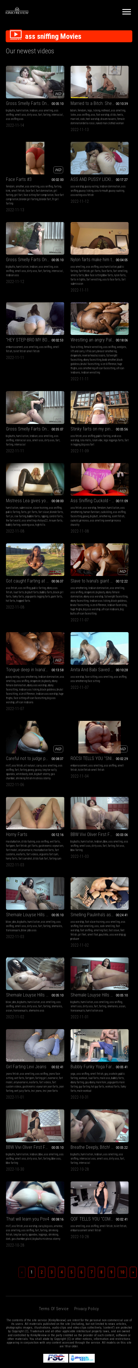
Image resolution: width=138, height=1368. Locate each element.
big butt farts (19, 434)
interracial (36, 107)
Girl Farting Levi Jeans (25, 748)
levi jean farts (20, 789)
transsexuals (113, 605)
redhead (54, 103)
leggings (64, 858)
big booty (75, 434)
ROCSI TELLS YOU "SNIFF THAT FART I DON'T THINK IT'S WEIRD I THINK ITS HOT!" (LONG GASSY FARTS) (113, 512)
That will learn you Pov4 (69, 834)
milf (52, 519)
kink (118, 103)
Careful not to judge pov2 (69, 512)
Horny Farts (16, 585)
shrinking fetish (58, 854)
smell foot (11, 700)
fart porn (30, 597)
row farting (71, 356)
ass (61, 107)
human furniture (102, 352)
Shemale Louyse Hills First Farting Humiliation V (69, 671)
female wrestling (72, 253)
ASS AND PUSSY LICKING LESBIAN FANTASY (25, 169)
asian (65, 691)
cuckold (125, 360)
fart (19, 107)
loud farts (64, 764)
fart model (23, 605)
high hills (69, 373)
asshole (59, 760)
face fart (106, 107)
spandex (54, 532)
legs (69, 99)
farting (25, 107)
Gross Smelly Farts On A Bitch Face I (69, 169)
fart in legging (20, 356)
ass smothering (116, 348)
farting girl (28, 764)
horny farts (31, 618)
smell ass (35, 103)
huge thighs (67, 283)
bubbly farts (33, 434)
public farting (114, 180)
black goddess (66, 451)
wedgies (63, 257)
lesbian (34, 99)
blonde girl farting (117, 120)
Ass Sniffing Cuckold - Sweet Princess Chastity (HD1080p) (113, 336)
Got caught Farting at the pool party (25, 418)
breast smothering (67, 262)
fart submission (114, 201)
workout (54, 764)
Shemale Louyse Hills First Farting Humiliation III (113, 671)
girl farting (100, 111)
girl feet (34, 695)
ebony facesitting (59, 446)
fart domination (120, 107)
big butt (126, 356)
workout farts (57, 781)
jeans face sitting (24, 760)
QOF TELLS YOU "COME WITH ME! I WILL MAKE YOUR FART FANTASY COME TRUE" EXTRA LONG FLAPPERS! (113, 834)
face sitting (56, 253)
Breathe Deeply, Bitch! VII (25, 834)
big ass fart (34, 356)
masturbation (13, 592)
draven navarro (58, 116)
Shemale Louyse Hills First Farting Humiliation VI (113, 585)
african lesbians (59, 292)
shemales (99, 605)
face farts (117, 184)
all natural (73, 519)
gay (51, 760)
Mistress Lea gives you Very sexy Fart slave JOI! (69, 336)
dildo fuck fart (23, 622)
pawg (118, 356)
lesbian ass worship (105, 455)
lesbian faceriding (59, 459)
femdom (61, 99)
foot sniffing (22, 691)
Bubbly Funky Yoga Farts (69, 748)
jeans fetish (12, 755)
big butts (10, 99)
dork (75, 532)
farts (52, 352)
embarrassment (14, 253)
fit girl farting (114, 124)
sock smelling (29, 687)
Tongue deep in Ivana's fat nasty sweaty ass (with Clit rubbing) (113, 418)
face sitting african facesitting (110, 459)
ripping (60, 360)
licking (76, 99)
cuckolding (117, 352)
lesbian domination (104, 429)
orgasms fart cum (15, 618)
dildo (81, 107)
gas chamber (64, 536)
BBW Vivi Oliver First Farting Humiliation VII (69, 585)
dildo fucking (28, 592)
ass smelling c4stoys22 (70, 365)
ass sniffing (23, 103)
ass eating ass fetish (26, 189)
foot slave (11, 695)
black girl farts (14, 438)
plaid (67, 863)
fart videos (37, 614)
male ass (76, 764)
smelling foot (36, 691)
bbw (85, 592)
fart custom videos (24, 777)
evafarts (25, 614)
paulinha (22, 700)
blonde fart (100, 124)
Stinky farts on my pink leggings (25, 336)
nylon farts (119, 193)
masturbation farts (31, 609)
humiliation (22, 99)
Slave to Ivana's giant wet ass (69, 418)
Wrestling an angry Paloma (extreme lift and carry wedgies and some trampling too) (69, 246)
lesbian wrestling (78, 292)
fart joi (60, 356)
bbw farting (61, 605)
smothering (100, 360)
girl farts (106, 184)
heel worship (79, 111)
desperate (55, 266)
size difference (71, 455)
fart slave (72, 352)
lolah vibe (18, 352)
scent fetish (113, 360)
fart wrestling (111, 197)
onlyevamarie (13, 609)
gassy (68, 528)
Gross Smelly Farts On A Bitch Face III (25, 92)
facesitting (109, 356)
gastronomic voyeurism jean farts (24, 781)
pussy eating (27, 176)
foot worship (70, 107)
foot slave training (30, 678)
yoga (52, 755)
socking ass (56, 373)
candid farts (71, 360)
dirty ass (11, 107)
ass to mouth (21, 184)
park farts (32, 442)
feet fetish (23, 695)
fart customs (13, 614)
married (61, 111)
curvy (83, 519)
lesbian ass (56, 189)
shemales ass (57, 695)
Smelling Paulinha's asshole (25, 671)
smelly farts (111, 189)
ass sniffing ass (14, 111)
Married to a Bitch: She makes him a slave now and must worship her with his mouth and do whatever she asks (69, 92)
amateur (69, 846)
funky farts (28, 438)
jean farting (12, 785)
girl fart (111, 111)
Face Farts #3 (107, 92)
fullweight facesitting (61, 270)
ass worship (12, 176)
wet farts (20, 597)
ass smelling (67, 103)
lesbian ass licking (104, 446)
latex (78, 103)
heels (53, 111)
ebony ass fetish (23, 429)
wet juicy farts (27, 785)
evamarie (11, 768)
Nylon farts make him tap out (113, 169)
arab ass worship (23, 348)
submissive (69, 343)
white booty (66, 532)
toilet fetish (108, 846)
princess (98, 365)
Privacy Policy (86, 937)
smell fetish (21, 257)
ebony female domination (107, 438)
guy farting (63, 777)
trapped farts (19, 446)
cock (69, 111)
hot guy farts (77, 777)
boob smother (69, 274)
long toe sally (79, 528)
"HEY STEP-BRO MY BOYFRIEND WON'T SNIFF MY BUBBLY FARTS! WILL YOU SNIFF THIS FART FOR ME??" (25, 246)
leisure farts (56, 369)
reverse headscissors (73, 266)
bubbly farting (72, 369)
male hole (62, 772)
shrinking (75, 858)
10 (122, 900)
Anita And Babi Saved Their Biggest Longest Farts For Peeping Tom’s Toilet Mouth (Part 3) (25, 512)
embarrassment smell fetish (109, 850)
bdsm (53, 99)
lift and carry (76, 257)
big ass (60, 846)
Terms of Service (53, 937)
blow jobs (99, 592)
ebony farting (70, 768)
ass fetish (11, 343)
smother (108, 99)
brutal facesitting (69, 279)
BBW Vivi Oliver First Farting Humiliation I (113, 748)
